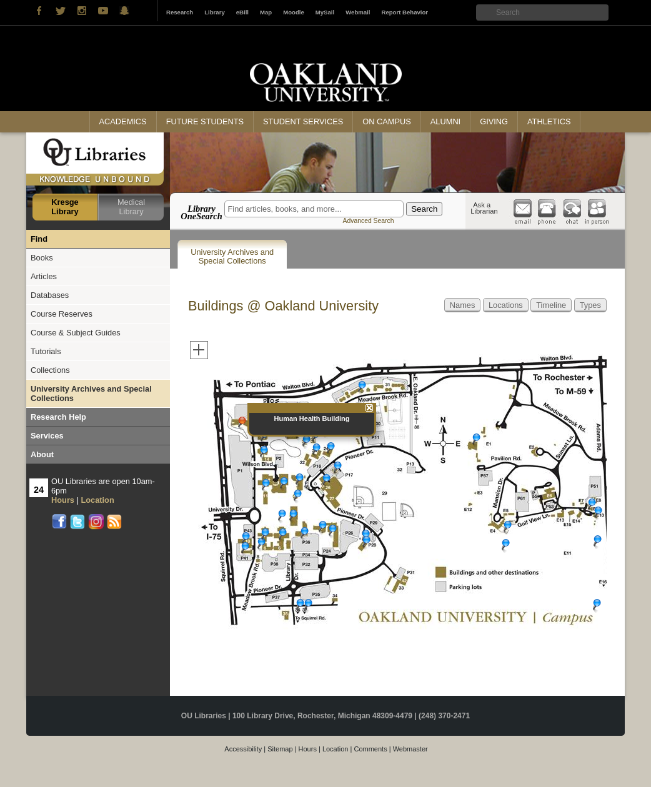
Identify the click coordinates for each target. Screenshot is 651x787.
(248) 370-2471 (444, 715)
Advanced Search (368, 220)
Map (266, 12)
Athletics (548, 121)
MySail (325, 12)
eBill (242, 12)
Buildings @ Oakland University (283, 306)
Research (179, 12)
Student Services (303, 121)
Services (47, 435)
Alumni (445, 121)
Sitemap (279, 749)
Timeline (551, 305)
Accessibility (243, 749)
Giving (494, 121)
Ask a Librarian (484, 208)
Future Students (205, 121)
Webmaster (410, 749)
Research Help (58, 417)
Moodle (293, 12)
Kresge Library (64, 206)
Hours (308, 749)
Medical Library (131, 206)
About (42, 454)
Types (590, 305)
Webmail (357, 12)
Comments (370, 749)
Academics (123, 121)
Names (462, 305)
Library (214, 12)
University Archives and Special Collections (232, 256)
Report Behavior (404, 12)
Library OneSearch (201, 212)
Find (39, 239)
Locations (506, 305)
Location (335, 749)
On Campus (386, 121)
